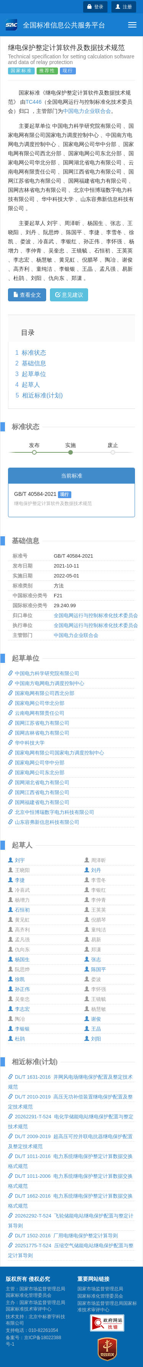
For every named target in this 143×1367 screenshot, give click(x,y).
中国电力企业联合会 (87, 111)
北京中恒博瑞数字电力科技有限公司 (51, 812)
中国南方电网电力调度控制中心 (46, 683)
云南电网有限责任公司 (36, 713)
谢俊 (92, 1019)
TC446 (34, 102)
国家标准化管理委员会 (100, 1296)
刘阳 (92, 1039)
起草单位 (34, 374)
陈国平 (95, 969)
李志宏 (19, 1009)
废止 (113, 445)
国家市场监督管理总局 (100, 1288)
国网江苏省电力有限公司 (38, 723)
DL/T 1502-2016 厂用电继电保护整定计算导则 (63, 1235)
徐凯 (16, 979)
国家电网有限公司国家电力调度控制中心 (56, 753)
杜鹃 (16, 1039)
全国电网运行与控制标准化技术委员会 (96, 615)
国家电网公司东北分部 (36, 772)
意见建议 (69, 295)
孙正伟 (19, 989)
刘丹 (92, 870)
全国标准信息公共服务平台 (55, 25)
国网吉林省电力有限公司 (38, 733)
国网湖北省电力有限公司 (38, 782)
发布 (34, 445)
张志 (92, 959)
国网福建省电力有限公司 (38, 802)
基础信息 (34, 363)
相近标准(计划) (42, 395)
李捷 (16, 880)
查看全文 (27, 295)
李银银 (19, 1029)
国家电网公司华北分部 (36, 703)
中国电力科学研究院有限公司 (43, 673)
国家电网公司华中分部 (36, 763)
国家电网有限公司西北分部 (41, 693)
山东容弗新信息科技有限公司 (43, 822)
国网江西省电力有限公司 (38, 792)
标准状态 (34, 352)
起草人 (31, 384)
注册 (124, 7)
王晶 (92, 1029)
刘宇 (16, 860)
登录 (95, 7)
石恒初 (19, 910)
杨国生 (19, 959)
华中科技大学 (26, 743)
